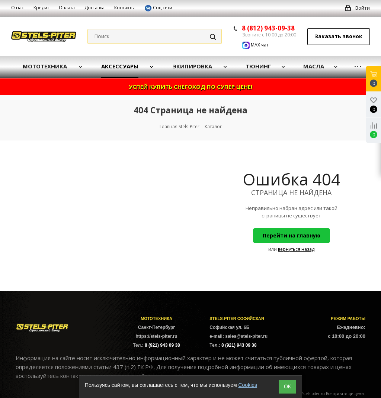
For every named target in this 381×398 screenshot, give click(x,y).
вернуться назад (296, 249)
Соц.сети (158, 8)
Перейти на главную (291, 235)
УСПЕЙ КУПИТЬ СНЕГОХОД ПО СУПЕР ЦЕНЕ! (190, 86)
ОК (287, 386)
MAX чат (255, 45)
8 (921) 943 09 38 (162, 345)
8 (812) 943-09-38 (268, 28)
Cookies (247, 385)
